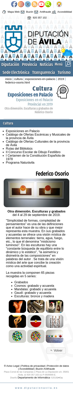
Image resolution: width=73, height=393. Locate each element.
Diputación (10, 64)
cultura (18, 79)
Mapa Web (10, 12)
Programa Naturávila (20, 162)
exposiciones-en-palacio (40, 79)
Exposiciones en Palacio (30, 95)
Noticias (46, 64)
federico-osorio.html (17, 82)
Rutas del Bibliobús (19, 148)
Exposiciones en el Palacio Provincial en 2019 (34, 102)
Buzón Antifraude (45, 368)
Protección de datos (58, 365)
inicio (8, 79)
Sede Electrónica (16, 72)
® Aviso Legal (12, 365)
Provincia (29, 64)
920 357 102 (36, 18)
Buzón (26, 12)
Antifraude (42, 12)
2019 (61, 79)
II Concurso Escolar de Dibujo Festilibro (33, 152)
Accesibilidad (61, 12)
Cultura (43, 88)
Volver (56, 350)
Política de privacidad (33, 365)
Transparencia (43, 72)
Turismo (64, 72)
